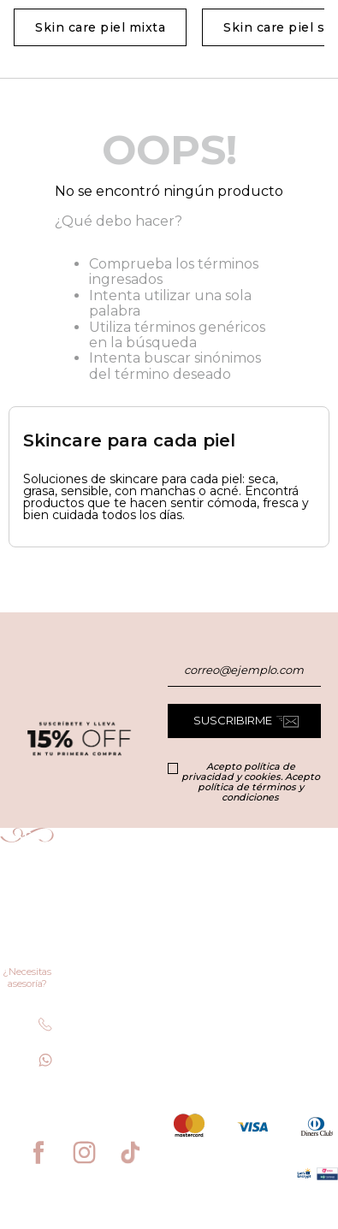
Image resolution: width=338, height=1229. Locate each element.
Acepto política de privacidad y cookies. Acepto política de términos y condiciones (250, 781)
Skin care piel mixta (100, 27)
